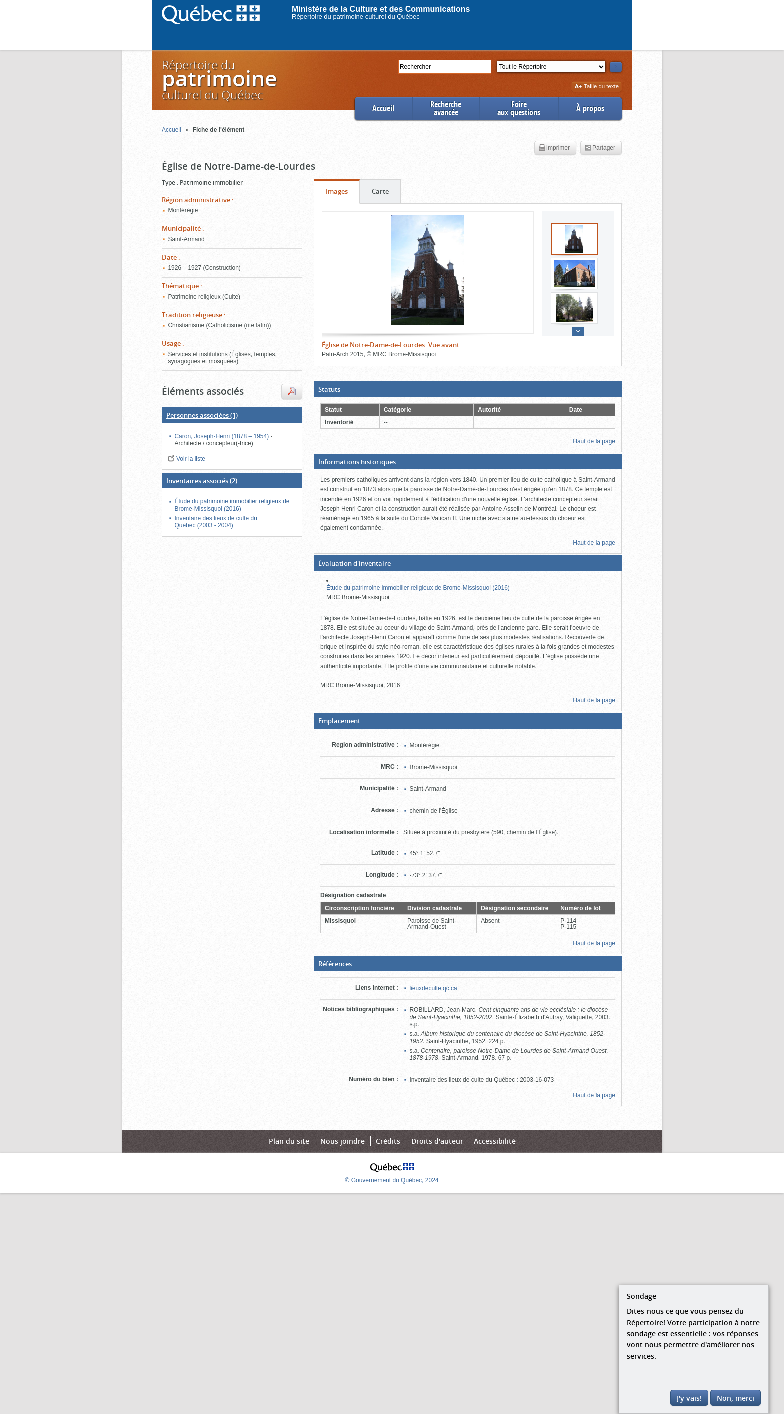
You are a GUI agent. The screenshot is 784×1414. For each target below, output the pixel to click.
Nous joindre (342, 1141)
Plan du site (289, 1141)
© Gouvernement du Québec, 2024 (392, 1180)
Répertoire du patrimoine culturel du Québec (356, 16)
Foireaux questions (519, 109)
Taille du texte (596, 87)
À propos (590, 109)
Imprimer (554, 148)
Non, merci (735, 1398)
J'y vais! (689, 1398)
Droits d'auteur (438, 1141)
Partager (600, 148)
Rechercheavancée (446, 109)
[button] (468, 390)
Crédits (388, 1141)
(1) (202, 415)
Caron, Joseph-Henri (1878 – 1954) (222, 436)
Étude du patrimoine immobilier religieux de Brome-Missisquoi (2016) (418, 588)
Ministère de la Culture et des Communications (381, 9)
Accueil (383, 109)
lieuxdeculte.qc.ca (433, 988)
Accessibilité (495, 1141)
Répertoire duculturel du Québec (219, 79)
